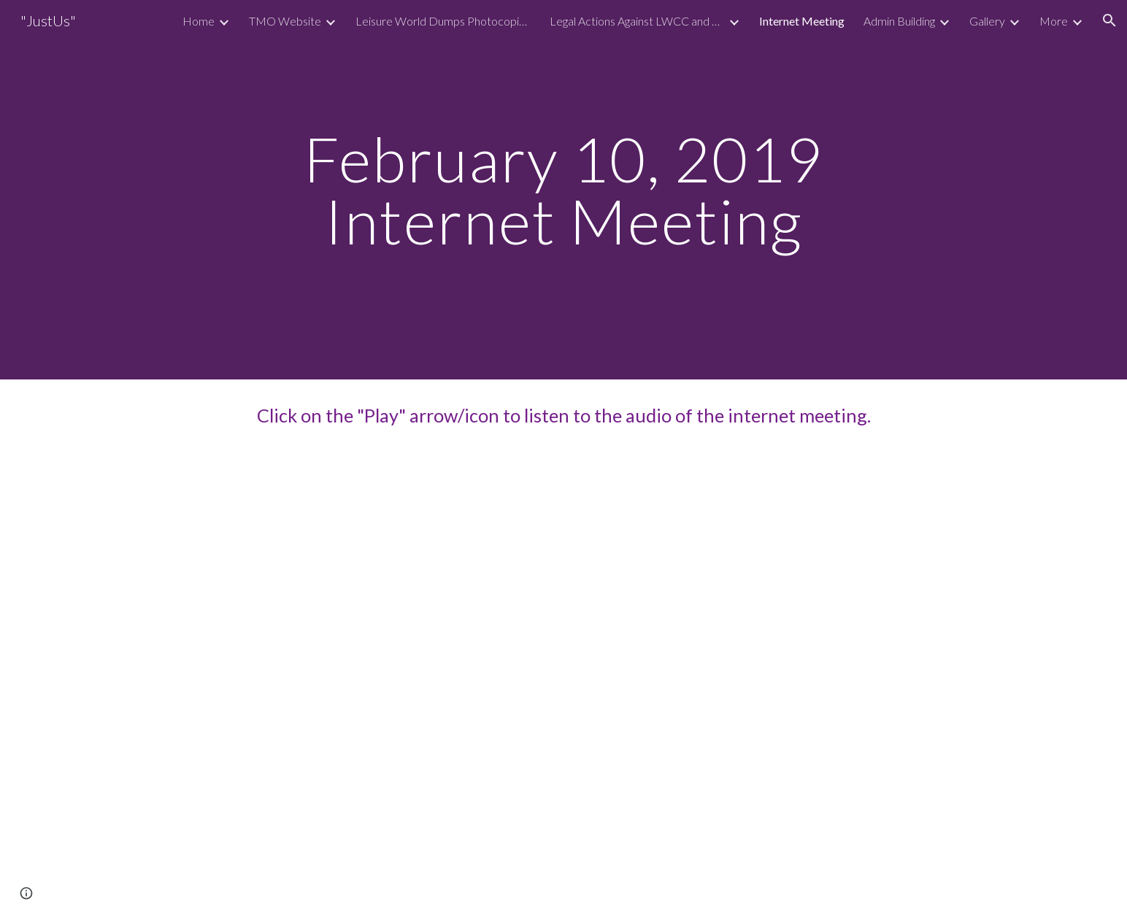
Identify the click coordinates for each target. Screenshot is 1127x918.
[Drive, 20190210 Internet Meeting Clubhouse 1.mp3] (563, 684)
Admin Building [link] (899, 21)
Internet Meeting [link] (802, 21)
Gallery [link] (987, 21)
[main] (563, 190)
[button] (1109, 20)
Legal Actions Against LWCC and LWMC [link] (637, 21)
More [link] (1053, 21)
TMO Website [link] (285, 21)
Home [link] (198, 21)
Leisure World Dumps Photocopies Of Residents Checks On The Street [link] (443, 21)
